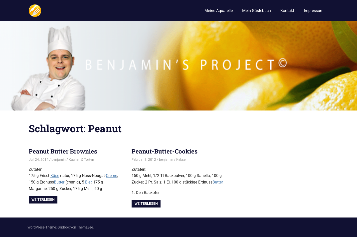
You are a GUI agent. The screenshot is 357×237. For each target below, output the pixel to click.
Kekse (180, 160)
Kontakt (287, 10)
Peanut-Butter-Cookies (164, 151)
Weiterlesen (43, 200)
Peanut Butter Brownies (63, 151)
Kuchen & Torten (81, 160)
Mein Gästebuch (256, 10)
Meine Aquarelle (218, 10)
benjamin (58, 160)
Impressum (314, 10)
